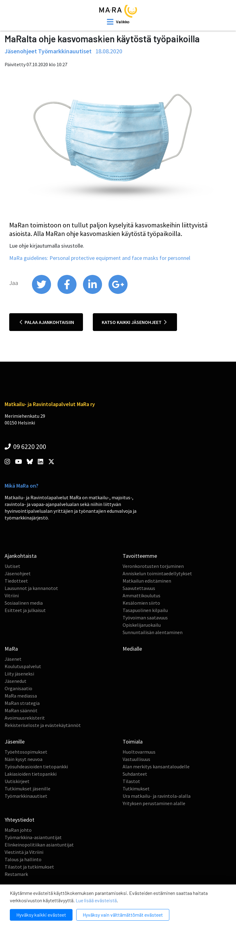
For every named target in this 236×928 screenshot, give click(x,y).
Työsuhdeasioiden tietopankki (36, 766)
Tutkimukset (136, 788)
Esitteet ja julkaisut (25, 610)
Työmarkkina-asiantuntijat (33, 837)
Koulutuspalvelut (23, 666)
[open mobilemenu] (118, 22)
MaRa (11, 648)
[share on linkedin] (93, 292)
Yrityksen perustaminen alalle (154, 803)
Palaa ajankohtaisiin (47, 322)
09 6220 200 (25, 446)
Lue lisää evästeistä (96, 900)
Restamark (16, 874)
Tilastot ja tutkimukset (29, 867)
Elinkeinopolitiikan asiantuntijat (39, 845)
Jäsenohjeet (18, 573)
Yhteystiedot (19, 819)
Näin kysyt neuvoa (23, 759)
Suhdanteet (135, 774)
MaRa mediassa (21, 696)
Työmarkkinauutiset (26, 796)
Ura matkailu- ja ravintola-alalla (157, 796)
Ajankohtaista (21, 555)
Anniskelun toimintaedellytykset (157, 573)
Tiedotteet (16, 581)
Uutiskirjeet (17, 781)
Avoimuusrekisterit (25, 718)
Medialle (132, 648)
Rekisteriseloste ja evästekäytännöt (43, 725)
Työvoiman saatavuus (145, 617)
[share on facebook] (67, 292)
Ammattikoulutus (141, 595)
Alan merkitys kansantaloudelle (156, 766)
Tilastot (131, 781)
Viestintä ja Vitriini (24, 852)
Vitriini (12, 595)
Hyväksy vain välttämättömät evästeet (123, 915)
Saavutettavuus (139, 588)
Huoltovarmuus (139, 752)
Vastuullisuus (136, 759)
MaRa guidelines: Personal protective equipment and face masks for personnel (99, 257)
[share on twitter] (42, 292)
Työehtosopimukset (26, 752)
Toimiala (133, 741)
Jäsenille (15, 741)
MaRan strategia (22, 703)
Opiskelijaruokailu (142, 625)
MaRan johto (18, 830)
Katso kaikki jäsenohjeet (134, 322)
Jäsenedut (15, 681)
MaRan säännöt (21, 710)
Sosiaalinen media (24, 603)
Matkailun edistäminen (147, 581)
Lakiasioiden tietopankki (31, 774)
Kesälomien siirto (141, 603)
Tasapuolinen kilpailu (145, 610)
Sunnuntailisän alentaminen (153, 632)
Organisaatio (18, 688)
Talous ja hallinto (23, 859)
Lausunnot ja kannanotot (31, 588)
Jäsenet (13, 659)
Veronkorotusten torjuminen (153, 566)
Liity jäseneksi (19, 674)
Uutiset (12, 566)
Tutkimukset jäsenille (27, 788)
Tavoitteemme (140, 555)
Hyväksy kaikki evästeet (41, 915)
